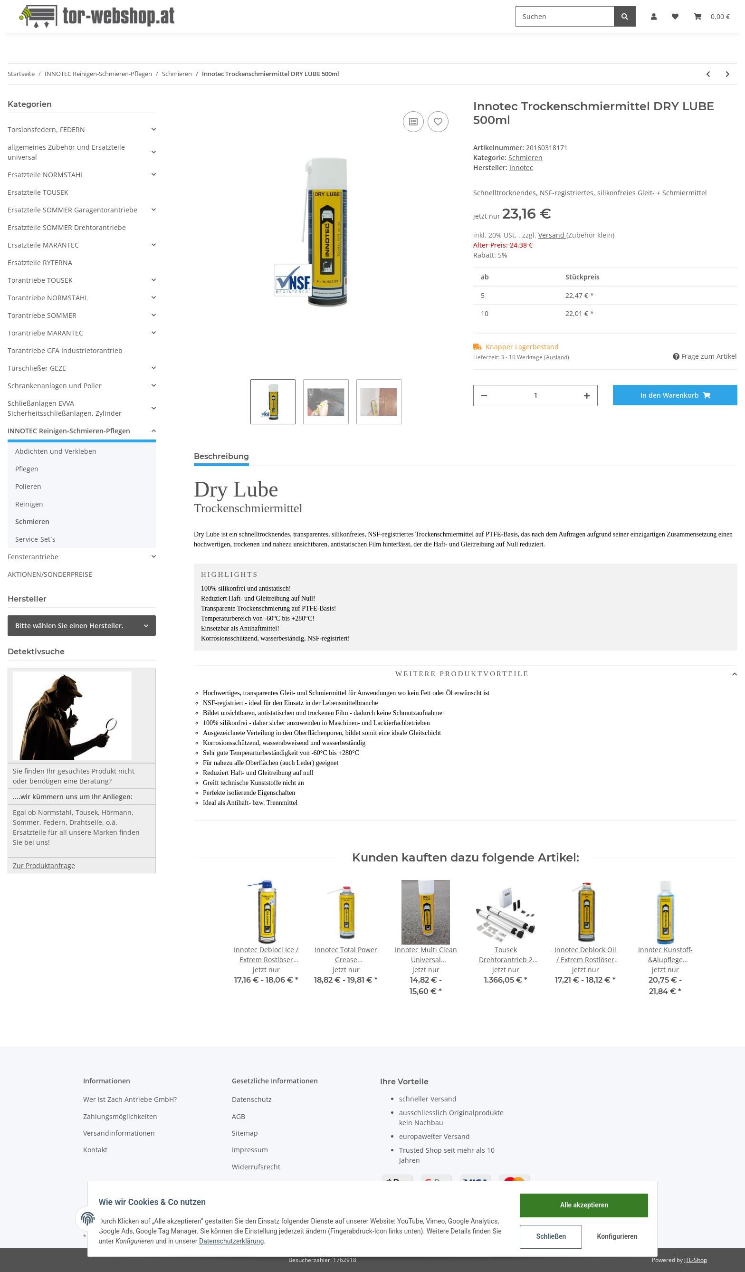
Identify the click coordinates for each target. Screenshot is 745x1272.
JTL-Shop (695, 1260)
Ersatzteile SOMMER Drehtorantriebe (67, 227)
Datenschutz (252, 1099)
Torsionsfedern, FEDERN (46, 129)
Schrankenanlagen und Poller (55, 385)
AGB (238, 1116)
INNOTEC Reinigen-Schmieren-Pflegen (69, 430)
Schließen (547, 1236)
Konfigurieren (613, 1236)
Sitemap (245, 1133)
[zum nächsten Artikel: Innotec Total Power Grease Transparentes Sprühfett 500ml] (727, 74)
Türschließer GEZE (37, 368)
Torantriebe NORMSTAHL (48, 297)
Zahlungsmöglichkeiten (120, 1116)
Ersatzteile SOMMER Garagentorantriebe (72, 209)
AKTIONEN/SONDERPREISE (50, 574)
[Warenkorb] (711, 16)
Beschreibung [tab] (221, 456)
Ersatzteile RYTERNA (40, 262)
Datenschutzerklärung (288, 1241)
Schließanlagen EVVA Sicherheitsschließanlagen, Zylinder (65, 408)
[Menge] (535, 395)
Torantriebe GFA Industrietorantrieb (65, 350)
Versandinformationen (119, 1133)
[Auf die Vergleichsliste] (413, 121)
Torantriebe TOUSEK (40, 280)
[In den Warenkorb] (675, 395)
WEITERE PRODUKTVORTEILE (361, 674)
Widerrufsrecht (256, 1166)
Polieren (28, 486)
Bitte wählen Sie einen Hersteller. (69, 625)
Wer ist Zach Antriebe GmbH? (130, 1099)
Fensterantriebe (33, 556)
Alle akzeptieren (579, 1205)
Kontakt (95, 1149)
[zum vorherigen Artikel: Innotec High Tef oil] (708, 74)
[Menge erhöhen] (586, 395)
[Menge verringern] (484, 395)
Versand (552, 234)
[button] (653, 16)
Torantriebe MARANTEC (45, 332)
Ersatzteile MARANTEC (43, 244)
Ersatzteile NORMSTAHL (46, 174)
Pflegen (26, 468)
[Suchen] (564, 16)
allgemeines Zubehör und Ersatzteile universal (66, 152)
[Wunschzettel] (675, 16)
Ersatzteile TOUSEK (38, 192)
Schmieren (525, 157)
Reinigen (29, 503)
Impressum (250, 1149)
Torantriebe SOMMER (42, 315)
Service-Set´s (35, 539)
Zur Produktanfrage (44, 865)
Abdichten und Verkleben (55, 451)
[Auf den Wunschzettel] (438, 121)
